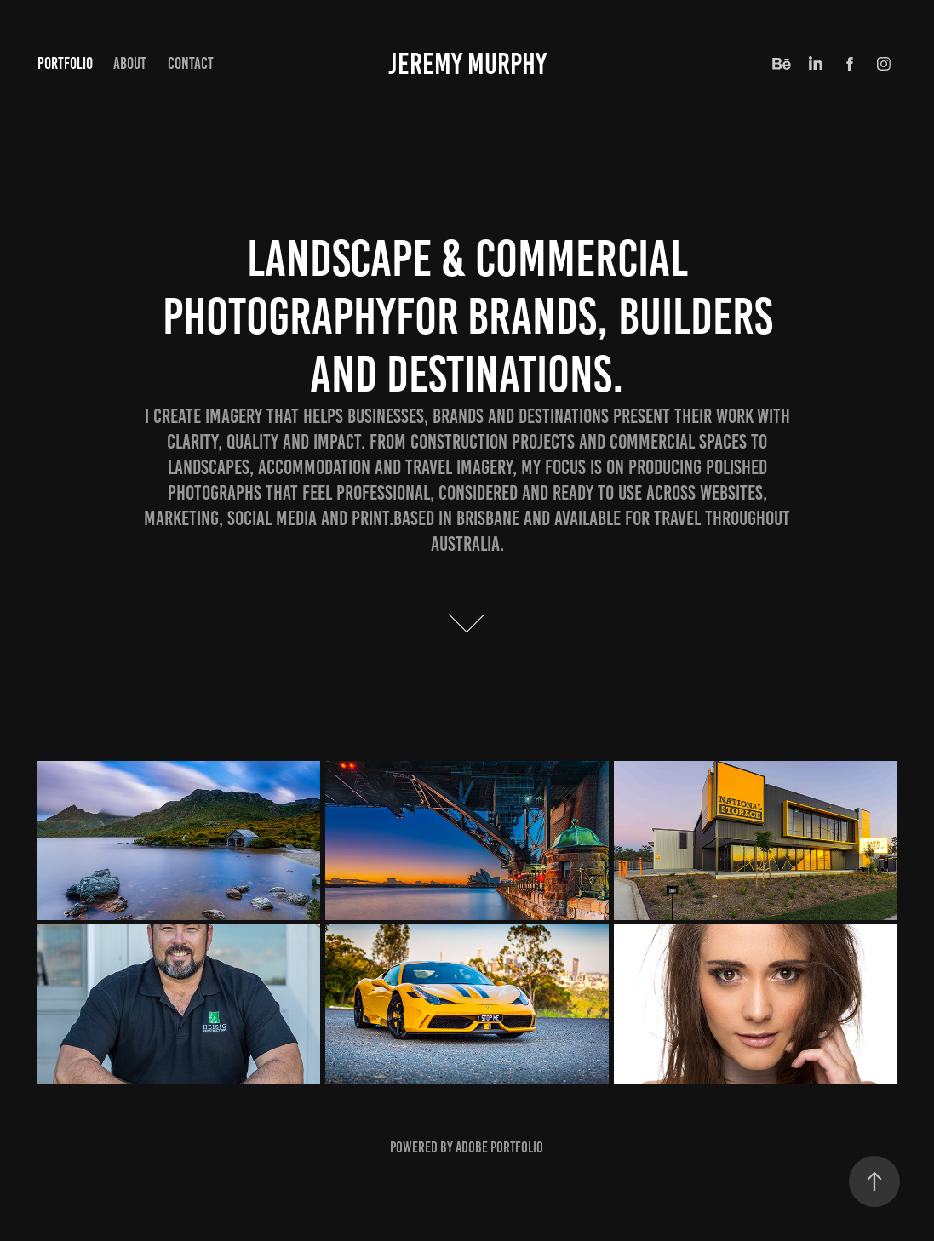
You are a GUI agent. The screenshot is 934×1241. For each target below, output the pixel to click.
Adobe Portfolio (499, 1147)
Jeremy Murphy (467, 64)
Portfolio (65, 63)
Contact (191, 63)
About (129, 63)
